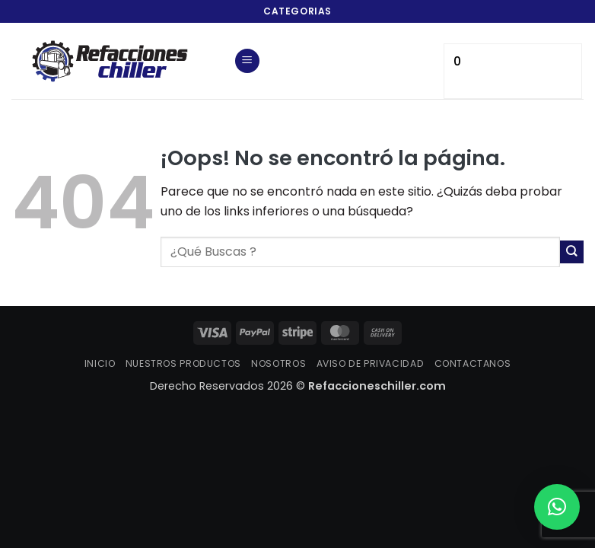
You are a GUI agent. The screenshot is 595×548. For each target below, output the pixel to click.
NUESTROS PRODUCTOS (183, 363)
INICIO (100, 363)
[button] (247, 61)
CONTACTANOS (472, 363)
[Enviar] (572, 252)
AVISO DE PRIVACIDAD (371, 363)
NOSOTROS (278, 363)
